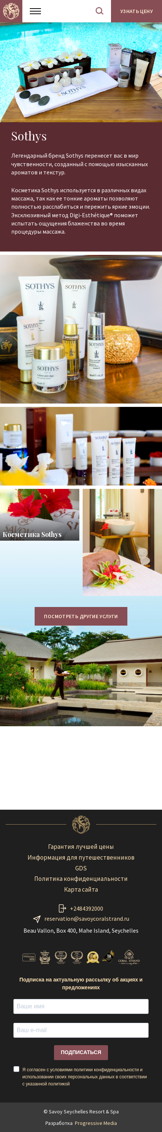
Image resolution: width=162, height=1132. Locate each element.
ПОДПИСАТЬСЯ (81, 1052)
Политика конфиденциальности (81, 879)
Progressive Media (96, 1123)
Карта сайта (81, 889)
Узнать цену (136, 11)
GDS (81, 868)
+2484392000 (86, 908)
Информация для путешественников (81, 857)
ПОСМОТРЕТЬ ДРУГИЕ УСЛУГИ (81, 616)
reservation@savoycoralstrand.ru (86, 918)
